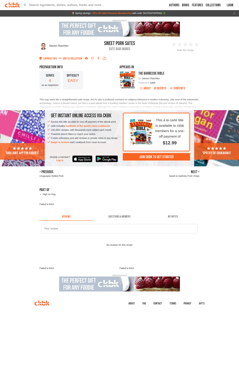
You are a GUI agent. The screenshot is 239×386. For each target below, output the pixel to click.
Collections (213, 5)
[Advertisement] (119, 267)
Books (185, 5)
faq (144, 318)
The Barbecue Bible (151, 73)
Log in (59, 160)
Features (197, 5)
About (145, 88)
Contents (177, 88)
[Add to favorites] (92, 58)
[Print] (86, 58)
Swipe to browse (60, 142)
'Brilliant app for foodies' (22, 150)
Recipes (160, 88)
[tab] (66, 217)
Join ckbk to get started (156, 157)
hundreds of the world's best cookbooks (88, 126)
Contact (157, 318)
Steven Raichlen (59, 45)
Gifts (201, 318)
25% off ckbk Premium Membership (112, 13)
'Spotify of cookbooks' (216, 150)
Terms (172, 318)
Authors (174, 5)
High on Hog (49, 194)
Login (230, 5)
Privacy (187, 318)
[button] (25, 5)
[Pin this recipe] (98, 58)
